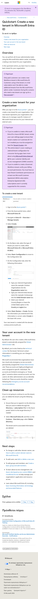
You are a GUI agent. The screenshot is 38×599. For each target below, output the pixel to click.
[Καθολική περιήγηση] (2, 2)
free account (8, 95)
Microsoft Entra (11, 17)
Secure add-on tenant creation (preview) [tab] (22, 200)
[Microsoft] (19, 2)
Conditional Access (12, 474)
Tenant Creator (19, 145)
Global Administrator (27, 365)
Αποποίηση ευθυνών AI (11, 574)
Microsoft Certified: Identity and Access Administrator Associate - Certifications (18, 535)
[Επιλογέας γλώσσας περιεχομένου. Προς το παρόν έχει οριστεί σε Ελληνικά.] (8, 558)
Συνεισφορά (7, 579)
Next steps (7, 47)
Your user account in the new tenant (14, 42)
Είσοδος (34, 2)
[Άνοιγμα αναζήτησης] (29, 2)
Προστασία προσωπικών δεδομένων (15, 582)
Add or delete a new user (25, 459)
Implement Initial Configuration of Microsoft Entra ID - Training (18, 522)
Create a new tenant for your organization (16, 39)
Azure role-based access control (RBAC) (19, 472)
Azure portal (22, 110)
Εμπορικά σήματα (19, 590)
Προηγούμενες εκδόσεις (11, 577)
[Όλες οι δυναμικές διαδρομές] (4, 17)
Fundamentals (22, 17)
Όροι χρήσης (8, 590)
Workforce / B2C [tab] (6, 200)
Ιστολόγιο (23, 577)
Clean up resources (9, 44)
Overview (6, 37)
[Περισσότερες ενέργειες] (34, 17)
